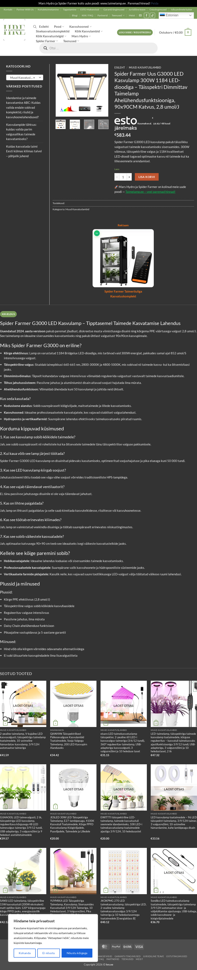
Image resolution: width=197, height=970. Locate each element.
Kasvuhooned (80, 27)
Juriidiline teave (137, 9)
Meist (132, 15)
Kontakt (8, 9)
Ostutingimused (158, 9)
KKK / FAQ (87, 15)
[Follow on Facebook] (146, 15)
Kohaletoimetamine (48, 9)
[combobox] (24, 77)
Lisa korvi (146, 177)
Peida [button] (154, 3)
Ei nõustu (48, 953)
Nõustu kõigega (77, 953)
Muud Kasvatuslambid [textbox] (24, 78)
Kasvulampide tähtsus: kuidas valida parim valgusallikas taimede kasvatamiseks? (21, 132)
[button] (140, 15)
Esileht (44, 26)
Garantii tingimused (113, 9)
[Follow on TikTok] (152, 15)
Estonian (169, 15)
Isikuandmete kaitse (181, 9)
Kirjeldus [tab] (8, 314)
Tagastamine (69, 9)
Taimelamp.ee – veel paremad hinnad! (150, 191)
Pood (59, 27)
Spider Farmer (47, 41)
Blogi (74, 15)
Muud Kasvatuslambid (145, 67)
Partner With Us (25, 9)
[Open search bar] (35, 26)
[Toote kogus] (123, 177)
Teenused (118, 15)
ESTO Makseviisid (89, 9)
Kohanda (25, 953)
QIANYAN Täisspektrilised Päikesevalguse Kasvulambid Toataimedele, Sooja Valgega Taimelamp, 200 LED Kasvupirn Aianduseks (68, 740)
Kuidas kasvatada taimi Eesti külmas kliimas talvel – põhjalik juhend (24, 151)
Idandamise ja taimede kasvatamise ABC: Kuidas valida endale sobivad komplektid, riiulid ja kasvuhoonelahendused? (23, 107)
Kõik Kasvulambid (89, 31)
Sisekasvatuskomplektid (53, 31)
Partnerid (102, 15)
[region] (53, 938)
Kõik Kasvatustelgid (51, 36)
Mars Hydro (81, 36)
